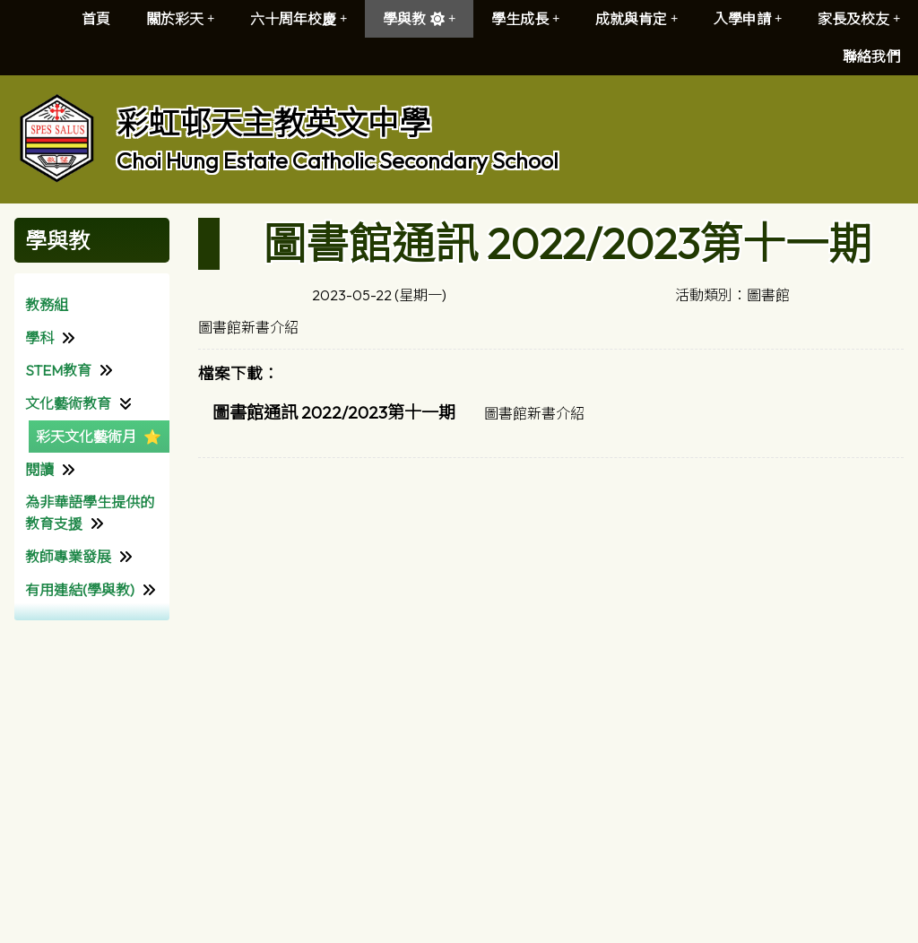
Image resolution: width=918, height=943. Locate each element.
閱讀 (39, 470)
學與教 (419, 19)
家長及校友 (859, 19)
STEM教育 (58, 370)
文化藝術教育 (68, 403)
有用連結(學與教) (79, 590)
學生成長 (525, 19)
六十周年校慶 (298, 19)
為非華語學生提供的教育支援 (89, 512)
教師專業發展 (68, 557)
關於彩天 (180, 19)
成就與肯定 (636, 19)
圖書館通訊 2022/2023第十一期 (333, 412)
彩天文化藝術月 (86, 437)
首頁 (96, 19)
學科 (39, 338)
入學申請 (748, 19)
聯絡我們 (871, 56)
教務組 (46, 305)
